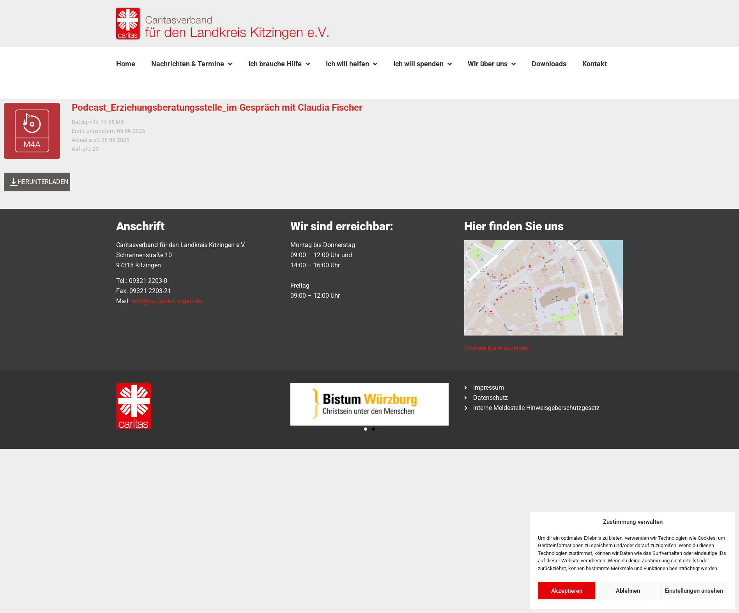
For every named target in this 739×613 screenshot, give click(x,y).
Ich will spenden (422, 64)
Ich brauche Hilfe (279, 64)
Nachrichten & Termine (191, 64)
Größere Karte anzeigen (496, 348)
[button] (136, 82)
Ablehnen (628, 590)
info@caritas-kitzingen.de (166, 301)
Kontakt (594, 64)
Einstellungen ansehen (694, 590)
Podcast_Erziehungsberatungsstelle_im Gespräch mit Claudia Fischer (217, 107)
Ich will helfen (351, 64)
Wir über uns (492, 64)
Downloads (549, 64)
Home (125, 64)
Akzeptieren (566, 590)
